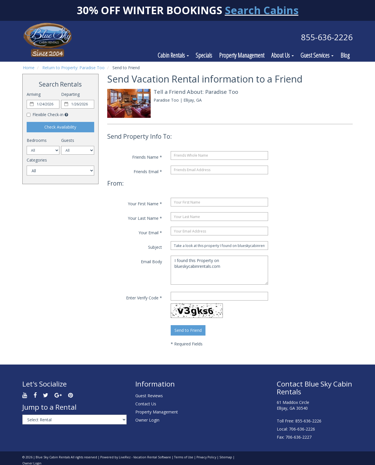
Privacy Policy (206, 457)
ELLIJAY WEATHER (230, 398)
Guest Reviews (149, 395)
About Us (282, 55)
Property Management (241, 55)
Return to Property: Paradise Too (73, 67)
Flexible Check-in (45, 114)
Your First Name (145, 203)
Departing (70, 94)
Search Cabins (261, 10)
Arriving (34, 94)
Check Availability (60, 127)
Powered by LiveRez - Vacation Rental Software (135, 457)
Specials (204, 55)
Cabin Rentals (173, 55)
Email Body (151, 261)
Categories (37, 160)
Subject (155, 247)
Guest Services (317, 55)
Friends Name (147, 157)
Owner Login (147, 420)
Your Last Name (145, 218)
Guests (67, 140)
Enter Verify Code (144, 298)
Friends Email (148, 171)
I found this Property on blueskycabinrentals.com (219, 270)
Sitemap (225, 457)
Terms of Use (183, 457)
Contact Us (145, 404)
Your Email (150, 232)
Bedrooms (37, 140)
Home (28, 67)
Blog (345, 55)
